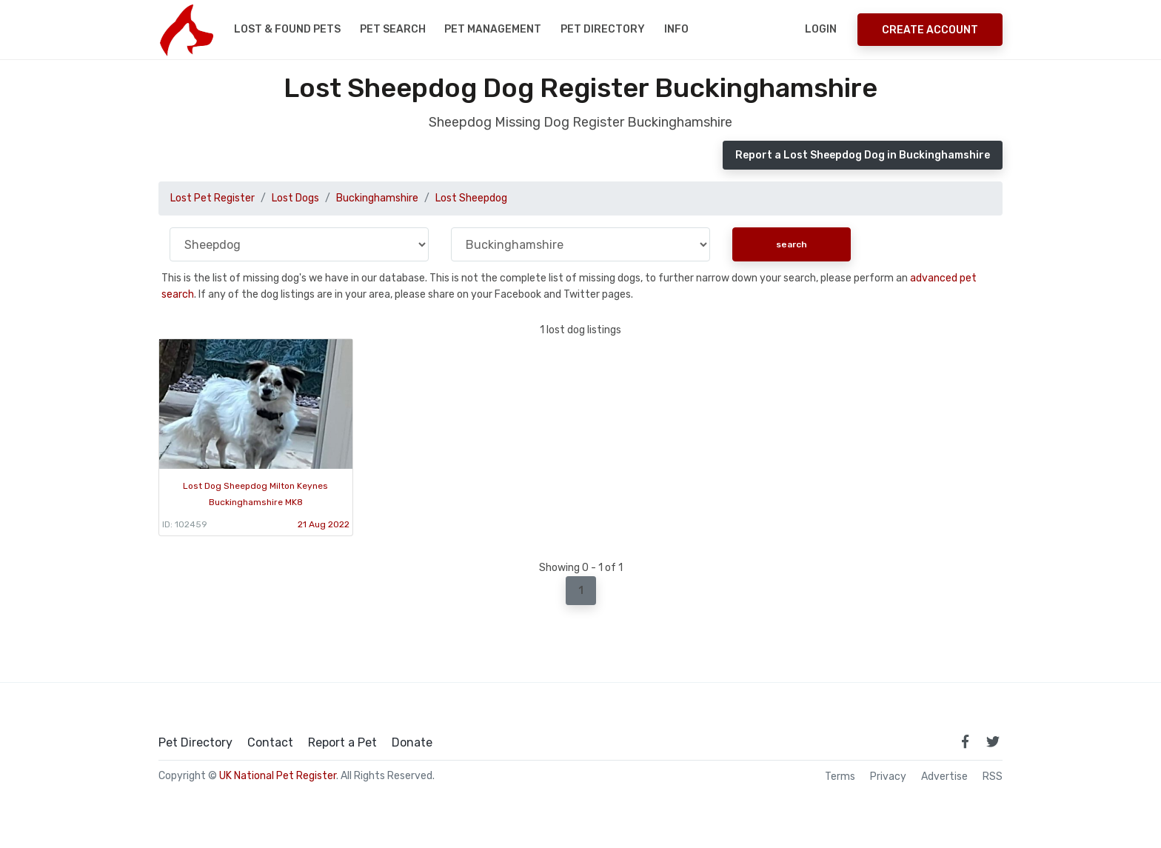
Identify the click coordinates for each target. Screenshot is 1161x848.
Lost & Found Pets (287, 29)
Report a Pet (342, 742)
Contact (270, 742)
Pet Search (393, 29)
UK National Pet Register (277, 775)
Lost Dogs (295, 198)
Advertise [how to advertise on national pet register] (944, 776)
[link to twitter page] (993, 741)
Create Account (930, 30)
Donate (412, 742)
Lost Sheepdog (471, 198)
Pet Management (492, 29)
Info (676, 29)
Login (821, 29)
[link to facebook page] (964, 741)
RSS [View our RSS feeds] (993, 776)
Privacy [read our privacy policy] (888, 776)
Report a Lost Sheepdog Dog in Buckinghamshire (862, 155)
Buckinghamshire (377, 198)
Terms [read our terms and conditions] (840, 776)
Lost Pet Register (212, 198)
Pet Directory (603, 29)
